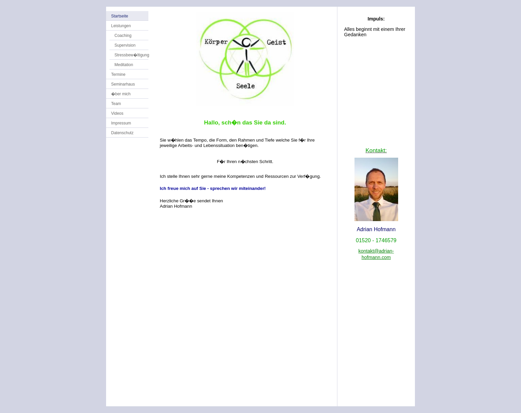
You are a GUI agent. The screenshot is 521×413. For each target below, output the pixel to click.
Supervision (125, 45)
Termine (118, 74)
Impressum (121, 123)
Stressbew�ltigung (131, 55)
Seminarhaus (123, 84)
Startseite (119, 16)
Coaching (123, 35)
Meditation (123, 64)
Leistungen (121, 25)
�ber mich (121, 94)
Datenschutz (122, 133)
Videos (117, 113)
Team (116, 103)
